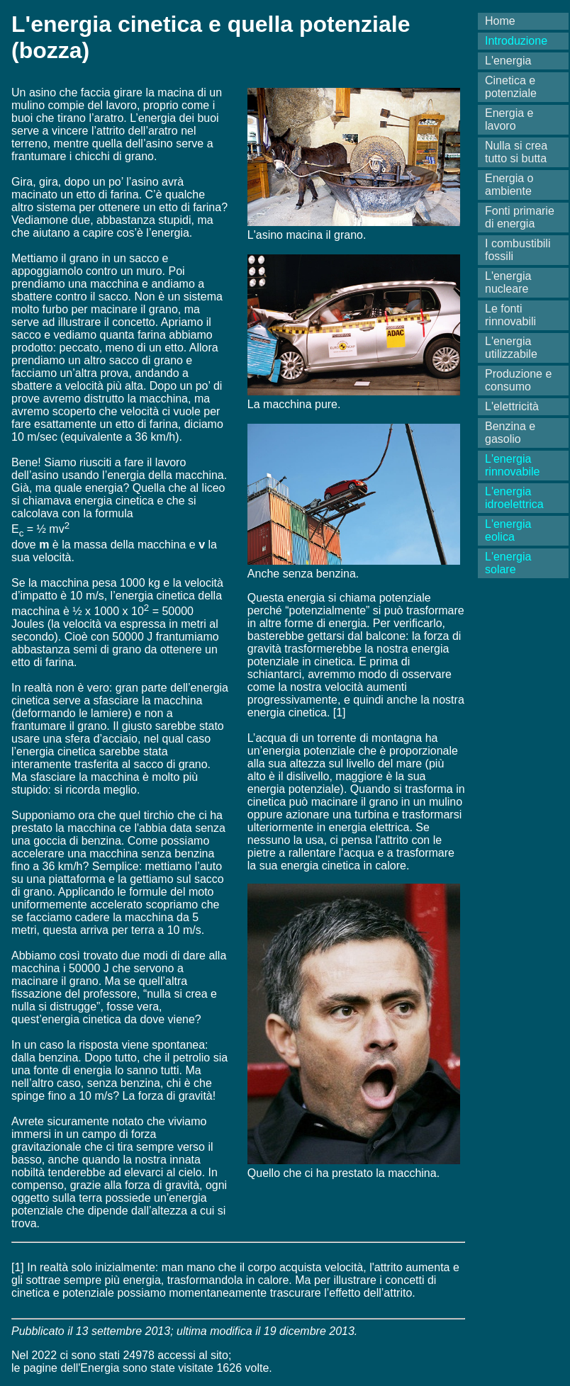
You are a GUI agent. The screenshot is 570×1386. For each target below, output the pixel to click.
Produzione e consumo (518, 380)
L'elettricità (512, 406)
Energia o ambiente (509, 184)
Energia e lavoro (509, 119)
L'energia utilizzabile (511, 347)
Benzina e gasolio (510, 432)
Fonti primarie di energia (519, 217)
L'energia (508, 61)
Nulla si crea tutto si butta (516, 152)
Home (500, 21)
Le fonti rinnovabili (510, 315)
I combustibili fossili (517, 249)
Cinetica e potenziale (511, 86)
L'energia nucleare (508, 282)
